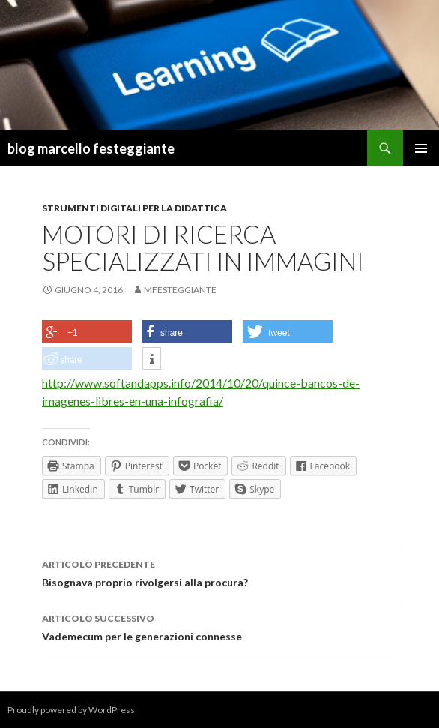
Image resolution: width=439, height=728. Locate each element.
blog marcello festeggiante (91, 148)
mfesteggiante (180, 289)
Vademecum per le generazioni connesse (219, 626)
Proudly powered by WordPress (71, 709)
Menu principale (421, 148)
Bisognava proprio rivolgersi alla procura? (219, 572)
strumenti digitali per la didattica (134, 208)
